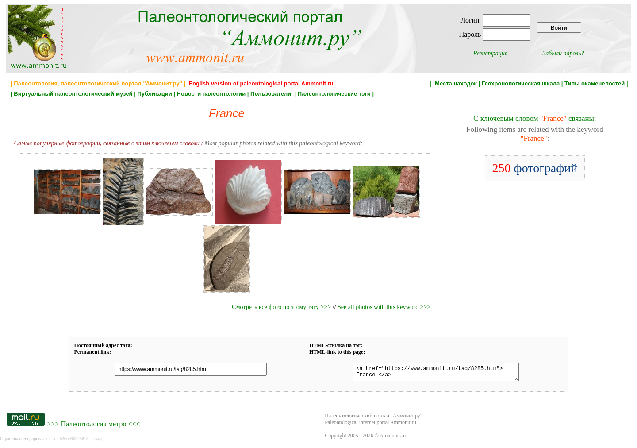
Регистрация (490, 53)
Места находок (456, 83)
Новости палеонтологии (211, 93)
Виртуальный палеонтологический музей (73, 93)
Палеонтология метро (93, 426)
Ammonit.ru (393, 438)
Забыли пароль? (563, 53)
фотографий (535, 168)
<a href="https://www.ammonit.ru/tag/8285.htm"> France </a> (430, 373)
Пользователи (271, 93)
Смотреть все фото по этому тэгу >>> (281, 307)
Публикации (154, 93)
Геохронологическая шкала (521, 83)
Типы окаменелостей (594, 83)
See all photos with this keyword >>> (384, 307)
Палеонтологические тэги (334, 93)
